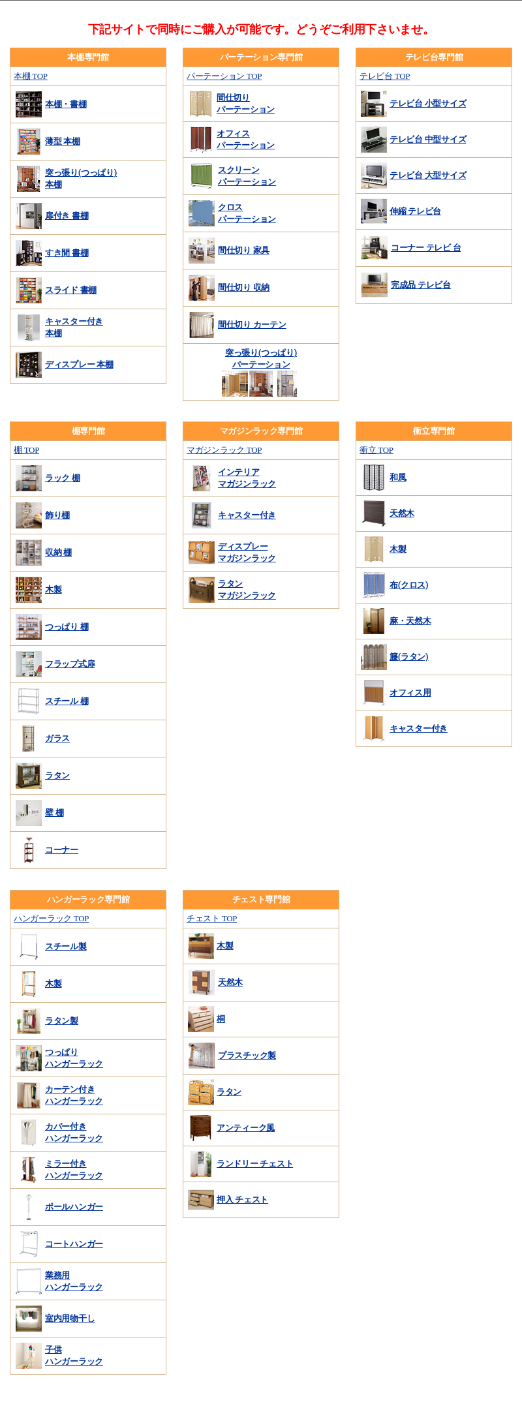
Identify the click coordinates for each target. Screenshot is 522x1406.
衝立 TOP (376, 450)
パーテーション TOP (224, 76)
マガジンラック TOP (224, 450)
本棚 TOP (31, 76)
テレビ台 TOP (385, 76)
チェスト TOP (212, 918)
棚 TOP (26, 450)
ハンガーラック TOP (51, 918)
